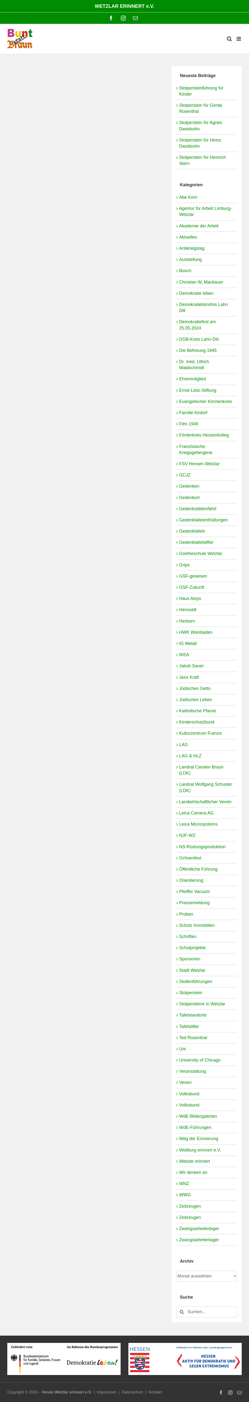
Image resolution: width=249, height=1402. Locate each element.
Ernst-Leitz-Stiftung (197, 390)
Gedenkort (189, 497)
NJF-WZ (187, 835)
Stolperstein (190, 992)
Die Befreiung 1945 (198, 350)
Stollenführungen (195, 981)
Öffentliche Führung (198, 869)
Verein (185, 1082)
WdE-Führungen (195, 1127)
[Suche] (181, 1311)
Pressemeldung (194, 902)
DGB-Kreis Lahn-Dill (199, 339)
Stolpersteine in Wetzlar (202, 1003)
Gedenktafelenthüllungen (203, 520)
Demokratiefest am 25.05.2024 (197, 324)
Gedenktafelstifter (196, 542)
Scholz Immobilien (197, 925)
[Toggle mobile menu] (239, 38)
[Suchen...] (206, 1311)
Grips (184, 565)
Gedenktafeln (192, 531)
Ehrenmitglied (192, 378)
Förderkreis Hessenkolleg (204, 435)
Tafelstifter (189, 1026)
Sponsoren (189, 958)
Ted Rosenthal (193, 1037)
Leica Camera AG (196, 813)
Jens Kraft (189, 677)
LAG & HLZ (190, 755)
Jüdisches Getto (195, 688)
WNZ (184, 1183)
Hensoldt (187, 609)
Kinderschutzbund (196, 722)
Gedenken (189, 486)
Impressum (106, 1392)
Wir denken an (193, 1172)
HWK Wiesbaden (196, 632)
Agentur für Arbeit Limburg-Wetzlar (205, 211)
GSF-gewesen (193, 576)
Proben (186, 914)
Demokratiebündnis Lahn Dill (203, 307)
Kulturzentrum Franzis (200, 733)
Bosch (185, 270)
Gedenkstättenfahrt (197, 508)
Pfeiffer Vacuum (194, 891)
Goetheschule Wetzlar (200, 553)
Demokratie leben (196, 293)
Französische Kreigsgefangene (195, 449)
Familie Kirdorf (193, 412)
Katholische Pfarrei (197, 710)
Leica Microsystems (198, 824)
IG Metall (188, 643)
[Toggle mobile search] (229, 38)
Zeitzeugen (190, 1206)
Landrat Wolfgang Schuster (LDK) (205, 787)
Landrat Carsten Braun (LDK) (201, 770)
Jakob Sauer (191, 665)
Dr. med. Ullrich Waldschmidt (194, 364)
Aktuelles (188, 237)
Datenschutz (132, 1392)
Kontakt (155, 1392)
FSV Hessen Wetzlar (199, 463)
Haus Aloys (190, 598)
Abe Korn (188, 197)
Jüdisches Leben (195, 699)
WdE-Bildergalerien (198, 1116)
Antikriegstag (192, 248)
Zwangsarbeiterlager (199, 1228)
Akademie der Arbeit (199, 225)
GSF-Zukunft (191, 587)
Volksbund (189, 1093)
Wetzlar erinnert (194, 1161)
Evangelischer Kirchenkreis (205, 401)
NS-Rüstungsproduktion (202, 846)
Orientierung (191, 880)
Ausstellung (190, 259)
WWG (185, 1194)
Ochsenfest (190, 858)
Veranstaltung (192, 1071)
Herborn (187, 621)
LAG (183, 744)
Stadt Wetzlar (192, 970)
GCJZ (185, 475)
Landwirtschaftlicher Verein (205, 801)
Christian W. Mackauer (201, 282)
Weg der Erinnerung (198, 1138)
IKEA (184, 654)
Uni (182, 1048)
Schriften (187, 936)
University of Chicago (200, 1060)
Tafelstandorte (193, 1015)
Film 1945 (188, 423)
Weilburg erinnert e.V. (200, 1150)
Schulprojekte (192, 947)
